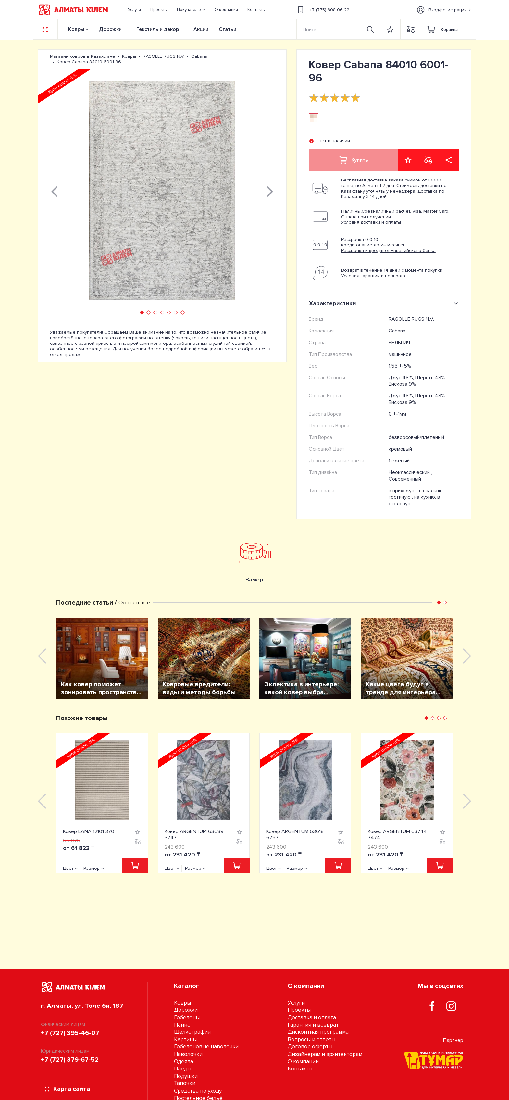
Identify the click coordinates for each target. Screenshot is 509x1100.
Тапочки (184, 1083)
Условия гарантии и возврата (373, 276)
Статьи (227, 29)
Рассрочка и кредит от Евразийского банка (388, 250)
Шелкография (192, 1032)
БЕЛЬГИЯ (399, 342)
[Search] (329, 29)
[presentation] (54, 190)
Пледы (182, 1068)
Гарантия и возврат (313, 1024)
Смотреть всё (134, 603)
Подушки (186, 1076)
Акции (200, 29)
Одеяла (183, 1061)
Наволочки (188, 1054)
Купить (353, 160)
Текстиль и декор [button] (157, 29)
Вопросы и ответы (311, 1039)
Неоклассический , (410, 472)
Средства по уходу (198, 1090)
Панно (182, 1024)
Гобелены (187, 1017)
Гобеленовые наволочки (206, 1046)
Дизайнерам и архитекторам (325, 1054)
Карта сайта (67, 1089)
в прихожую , (404, 490)
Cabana (397, 331)
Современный (405, 479)
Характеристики (385, 303)
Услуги (296, 1002)
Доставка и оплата (312, 1017)
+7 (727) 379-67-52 (70, 1060)
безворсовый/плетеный (416, 437)
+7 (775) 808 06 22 (322, 10)
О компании (303, 1061)
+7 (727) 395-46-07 (70, 1033)
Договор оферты (310, 1046)
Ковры (76, 29)
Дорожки (110, 29)
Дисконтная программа (318, 1032)
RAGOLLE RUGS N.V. (411, 319)
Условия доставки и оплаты (371, 222)
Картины (185, 1039)
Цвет (68, 868)
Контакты (300, 1068)
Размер (91, 868)
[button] (191, 10)
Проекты (299, 1009)
